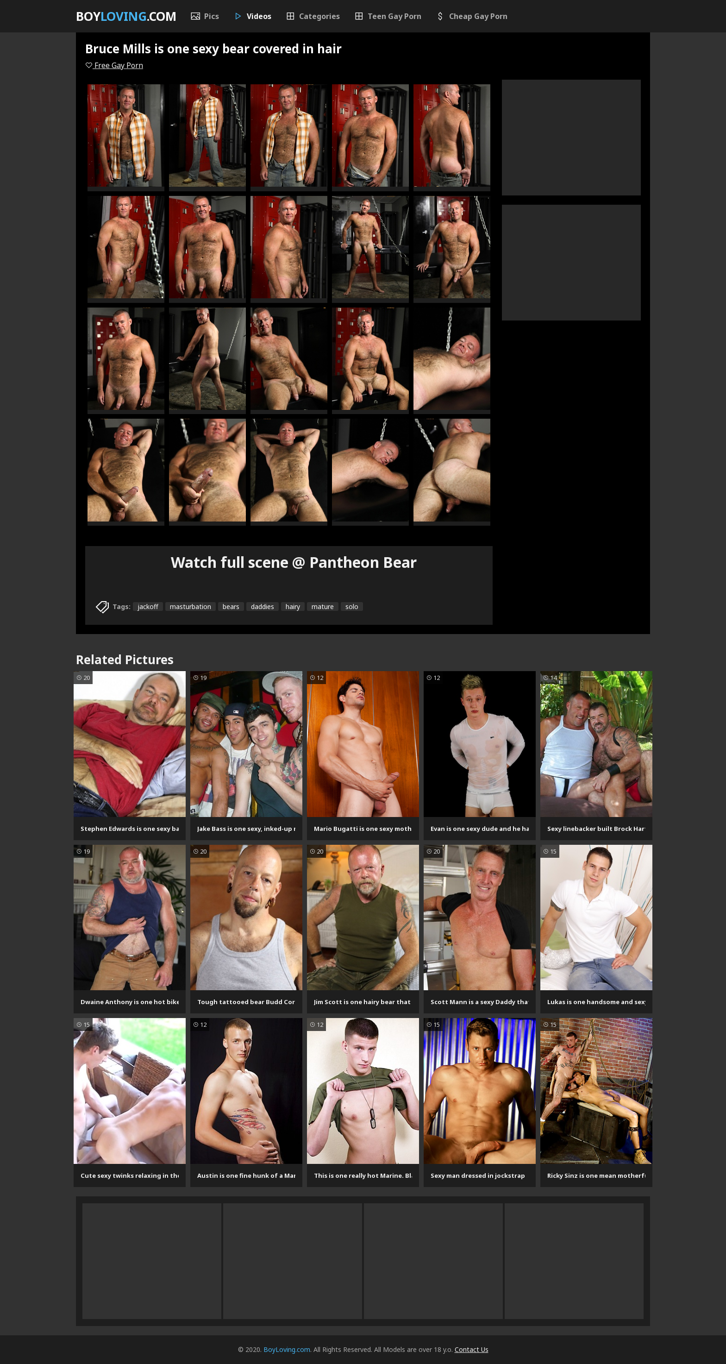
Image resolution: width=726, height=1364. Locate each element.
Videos (252, 16)
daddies (262, 606)
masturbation (190, 606)
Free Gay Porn (114, 65)
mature (323, 606)
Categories (312, 16)
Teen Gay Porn (387, 16)
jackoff (148, 606)
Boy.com (126, 16)
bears (231, 606)
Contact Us (471, 1349)
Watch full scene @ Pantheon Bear (294, 562)
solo (351, 606)
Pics (204, 16)
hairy (293, 606)
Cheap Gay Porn (471, 16)
